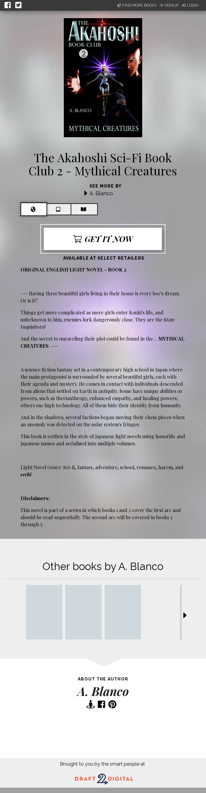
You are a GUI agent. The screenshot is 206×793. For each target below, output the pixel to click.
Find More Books (137, 5)
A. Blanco (101, 193)
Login (190, 5)
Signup (169, 5)
